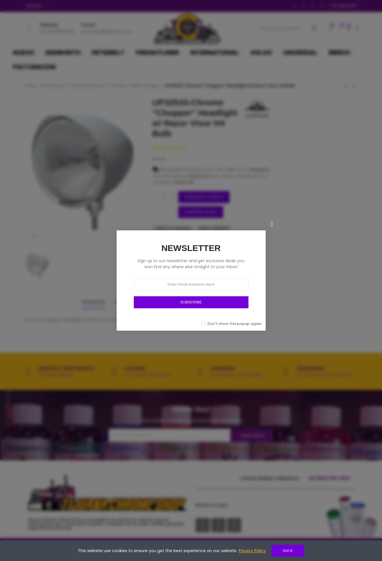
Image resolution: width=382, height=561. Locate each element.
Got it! (288, 550)
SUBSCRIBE (191, 302)
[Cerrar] (272, 224)
